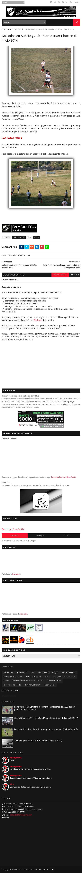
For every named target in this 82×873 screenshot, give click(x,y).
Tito (12, 784)
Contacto (38, 320)
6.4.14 (36, 238)
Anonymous (16, 757)
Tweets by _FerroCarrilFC (13, 529)
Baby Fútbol (8, 672)
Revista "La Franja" (32, 685)
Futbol (14, 536)
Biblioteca (16, 574)
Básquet (41, 536)
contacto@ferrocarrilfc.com (21, 815)
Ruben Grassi (49, 685)
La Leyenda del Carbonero (64, 677)
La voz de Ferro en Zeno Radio (63, 477)
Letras (6, 681)
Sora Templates (42, 869)
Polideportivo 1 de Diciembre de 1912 (28, 681)
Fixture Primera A (69, 672)
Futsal (67, 536)
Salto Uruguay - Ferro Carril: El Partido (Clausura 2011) (38, 740)
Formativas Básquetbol (13, 677)
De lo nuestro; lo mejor (48, 672)
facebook (74, 275)
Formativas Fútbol (15, 29)
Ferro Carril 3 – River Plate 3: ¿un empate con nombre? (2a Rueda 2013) (46, 729)
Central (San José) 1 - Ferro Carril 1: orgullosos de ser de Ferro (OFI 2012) (46, 718)
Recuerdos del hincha (12, 685)
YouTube (23, 614)
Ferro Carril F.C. (59, 275)
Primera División (54, 681)
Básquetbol (22, 672)
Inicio (4, 29)
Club (32, 672)
